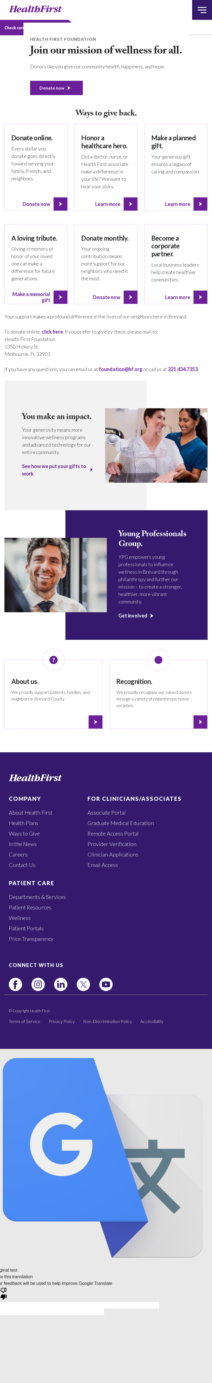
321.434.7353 (183, 369)
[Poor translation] (3, 1293)
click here (52, 332)
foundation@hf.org (120, 369)
